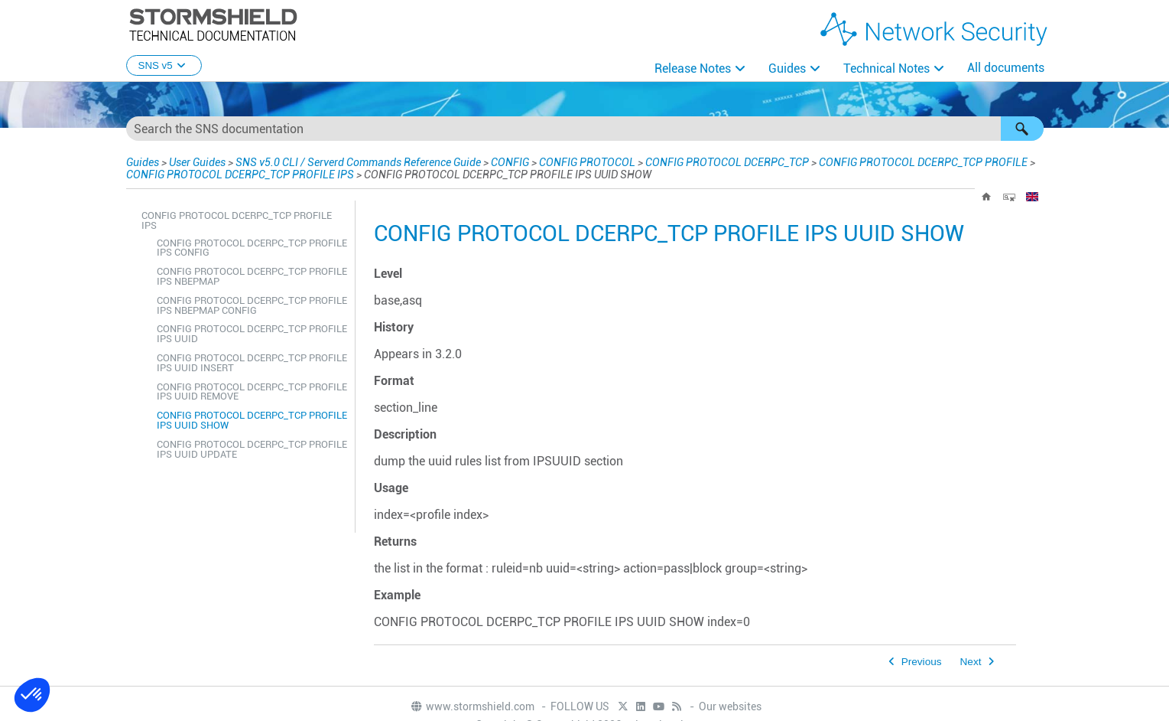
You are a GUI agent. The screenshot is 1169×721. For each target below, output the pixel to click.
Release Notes (692, 68)
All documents (1005, 67)
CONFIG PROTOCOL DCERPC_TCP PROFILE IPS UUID (252, 333)
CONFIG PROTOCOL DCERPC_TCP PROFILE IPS (240, 174)
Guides (787, 68)
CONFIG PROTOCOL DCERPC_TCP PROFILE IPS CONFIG (252, 248)
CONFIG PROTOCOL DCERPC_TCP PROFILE (923, 162)
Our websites (730, 706)
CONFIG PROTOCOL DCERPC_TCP (727, 162)
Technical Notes (886, 68)
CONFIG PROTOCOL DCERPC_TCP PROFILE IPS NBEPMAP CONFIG (252, 305)
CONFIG (510, 162)
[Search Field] (585, 128)
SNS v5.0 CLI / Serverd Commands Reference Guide (358, 162)
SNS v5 (164, 65)
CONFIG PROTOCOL (587, 162)
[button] (1022, 128)
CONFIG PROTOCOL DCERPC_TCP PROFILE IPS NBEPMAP (252, 276)
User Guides (197, 162)
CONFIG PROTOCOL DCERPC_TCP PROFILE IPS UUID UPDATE (252, 449)
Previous (921, 661)
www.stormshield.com (472, 706)
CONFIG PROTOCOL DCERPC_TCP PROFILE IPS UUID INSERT (252, 363)
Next (971, 661)
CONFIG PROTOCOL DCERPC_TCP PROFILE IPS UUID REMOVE (252, 392)
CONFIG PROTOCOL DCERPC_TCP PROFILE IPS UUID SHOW (252, 420)
